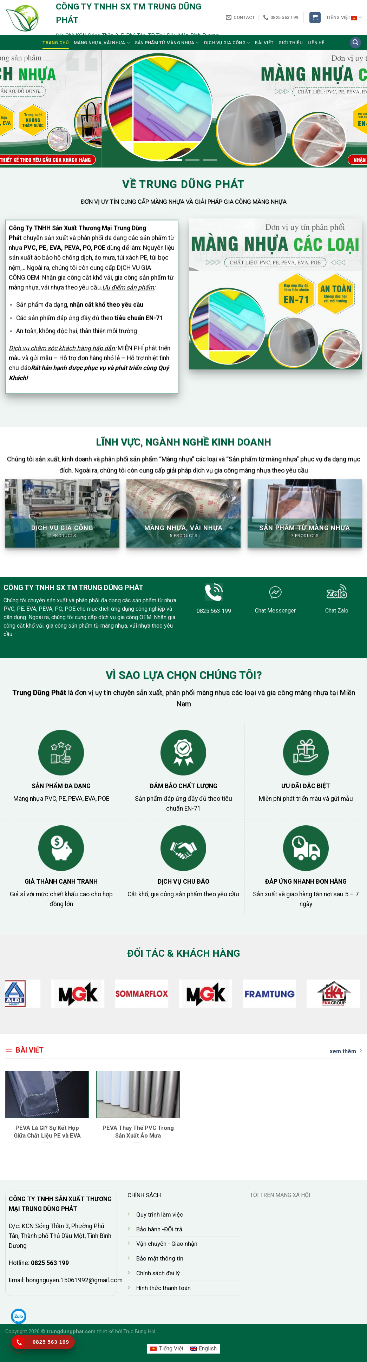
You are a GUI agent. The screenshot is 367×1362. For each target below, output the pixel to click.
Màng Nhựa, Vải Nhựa (102, 42)
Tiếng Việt (344, 17)
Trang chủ (55, 42)
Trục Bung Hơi (139, 1332)
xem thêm (346, 1051)
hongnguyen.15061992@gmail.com (74, 1280)
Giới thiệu (290, 42)
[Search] (355, 42)
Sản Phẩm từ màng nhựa (167, 42)
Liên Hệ (316, 42)
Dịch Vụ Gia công (227, 42)
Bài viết (264, 42)
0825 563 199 (50, 1262)
